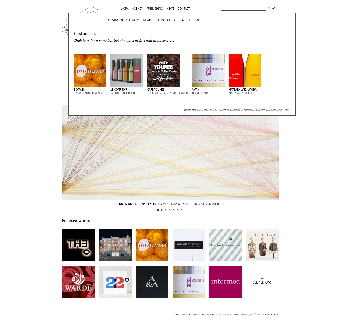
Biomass (79, 89)
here (86, 41)
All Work (133, 20)
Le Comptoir (118, 89)
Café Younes (155, 89)
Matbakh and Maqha (243, 89)
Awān (195, 89)
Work (125, 8)
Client (186, 20)
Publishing (154, 8)
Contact (184, 8)
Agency (137, 8)
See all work (262, 282)
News (170, 8)
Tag (197, 20)
